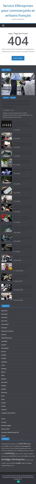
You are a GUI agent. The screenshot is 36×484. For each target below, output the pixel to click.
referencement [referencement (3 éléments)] (19, 456)
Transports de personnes (8, 413)
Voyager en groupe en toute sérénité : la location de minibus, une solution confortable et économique (23, 228)
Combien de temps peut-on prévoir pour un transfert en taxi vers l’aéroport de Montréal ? (22, 266)
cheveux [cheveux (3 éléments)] (10, 446)
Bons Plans (4, 321)
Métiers (3, 372)
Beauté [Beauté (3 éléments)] (17, 443)
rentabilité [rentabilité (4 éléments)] (25, 456)
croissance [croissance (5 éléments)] (17, 446)
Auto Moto (5, 97)
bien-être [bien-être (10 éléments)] (23, 443)
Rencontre (4, 392)
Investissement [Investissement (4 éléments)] (10, 450)
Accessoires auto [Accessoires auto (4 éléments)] (5, 444)
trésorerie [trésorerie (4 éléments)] (8, 463)
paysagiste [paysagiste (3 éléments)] (31, 453)
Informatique (5, 348)
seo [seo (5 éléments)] (34, 456)
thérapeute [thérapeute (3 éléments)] (27, 459)
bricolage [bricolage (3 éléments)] (3, 446)
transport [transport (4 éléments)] (3, 463)
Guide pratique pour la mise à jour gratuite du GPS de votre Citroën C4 (23, 189)
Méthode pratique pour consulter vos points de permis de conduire (22, 144)
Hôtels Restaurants (6, 338)
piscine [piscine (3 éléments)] (8, 456)
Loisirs (3, 365)
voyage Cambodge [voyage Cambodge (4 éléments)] (5, 465)
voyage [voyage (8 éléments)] (18, 463)
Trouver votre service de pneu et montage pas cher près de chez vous (23, 257)
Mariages (3, 368)
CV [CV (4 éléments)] (21, 446)
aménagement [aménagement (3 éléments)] (13, 443)
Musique (3, 379)
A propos (3, 422)
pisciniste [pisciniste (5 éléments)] (13, 456)
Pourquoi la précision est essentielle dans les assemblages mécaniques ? (23, 238)
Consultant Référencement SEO (10, 432)
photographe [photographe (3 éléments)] (4, 456)
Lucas (12, 110)
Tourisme (4, 409)
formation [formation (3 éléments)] (12, 448)
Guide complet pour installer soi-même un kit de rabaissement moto (23, 152)
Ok (18, 481)
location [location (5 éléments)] (20, 450)
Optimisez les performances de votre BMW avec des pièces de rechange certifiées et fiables (23, 247)
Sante (2, 396)
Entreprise (12, 97)
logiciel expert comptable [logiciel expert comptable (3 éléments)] (28, 450)
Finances (3, 334)
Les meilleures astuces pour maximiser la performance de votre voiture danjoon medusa (22, 218)
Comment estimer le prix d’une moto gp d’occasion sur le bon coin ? (23, 198)
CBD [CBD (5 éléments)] (7, 446)
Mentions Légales (6, 425)
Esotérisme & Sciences (7, 331)
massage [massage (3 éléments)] (16, 453)
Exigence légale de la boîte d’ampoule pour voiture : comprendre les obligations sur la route (22, 125)
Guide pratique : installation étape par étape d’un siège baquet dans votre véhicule (22, 207)
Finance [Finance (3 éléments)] (7, 448)
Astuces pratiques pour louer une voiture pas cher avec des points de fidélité (23, 296)
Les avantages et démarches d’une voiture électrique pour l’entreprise (16, 104)
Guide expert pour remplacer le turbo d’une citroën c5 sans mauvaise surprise (21, 277)
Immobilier (4, 341)
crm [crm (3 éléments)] (13, 446)
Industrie (3, 345)
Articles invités (5, 429)
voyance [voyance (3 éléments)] (12, 465)
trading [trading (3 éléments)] (31, 459)
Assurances (4, 314)
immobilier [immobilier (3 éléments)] (3, 450)
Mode (2, 375)
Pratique (3, 385)
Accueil (3, 419)
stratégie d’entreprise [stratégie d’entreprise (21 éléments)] (13, 459)
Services (3, 403)
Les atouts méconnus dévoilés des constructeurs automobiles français (23, 135)
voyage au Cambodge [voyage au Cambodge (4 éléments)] (26, 463)
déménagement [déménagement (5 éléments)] (26, 446)
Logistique (4, 362)
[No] (34, 479)
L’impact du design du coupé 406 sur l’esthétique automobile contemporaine (23, 179)
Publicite (3, 389)
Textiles (3, 406)
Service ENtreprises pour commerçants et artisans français (18, 10)
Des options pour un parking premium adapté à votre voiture (22, 161)
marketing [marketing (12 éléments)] (9, 453)
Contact (3, 436)
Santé (2, 399)
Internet (3, 351)
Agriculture (4, 310)
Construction (5, 324)
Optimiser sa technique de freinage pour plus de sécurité (23, 170)
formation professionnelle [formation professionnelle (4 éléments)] (20, 448)
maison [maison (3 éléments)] (2, 453)
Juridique (3, 355)
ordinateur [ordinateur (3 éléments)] (20, 453)
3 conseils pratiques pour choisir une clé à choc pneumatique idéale (22, 286)
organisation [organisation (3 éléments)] (26, 453)
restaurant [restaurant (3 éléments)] (30, 456)
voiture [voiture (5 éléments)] (13, 463)
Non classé (4, 382)
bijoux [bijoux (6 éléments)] (29, 444)
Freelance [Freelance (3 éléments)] (29, 448)
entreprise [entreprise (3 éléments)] (3, 448)
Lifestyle (3, 358)
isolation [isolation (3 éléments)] (16, 450)
